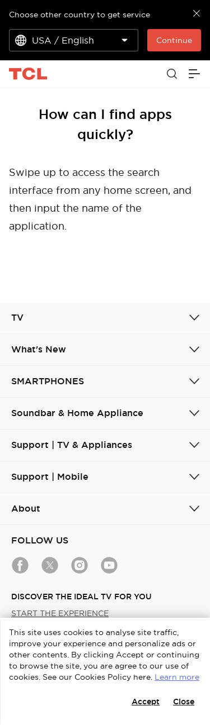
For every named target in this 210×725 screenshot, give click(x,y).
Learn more (177, 677)
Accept (146, 702)
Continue (174, 40)
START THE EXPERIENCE (60, 613)
